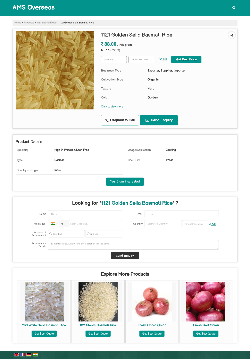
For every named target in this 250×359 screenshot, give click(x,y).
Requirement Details (39, 245)
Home (17, 22)
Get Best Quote (44, 333)
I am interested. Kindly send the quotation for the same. (133, 245)
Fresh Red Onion (206, 325)
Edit (163, 59)
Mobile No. (40, 224)
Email (140, 214)
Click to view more (112, 106)
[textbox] (141, 59)
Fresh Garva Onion (152, 325)
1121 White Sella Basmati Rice (44, 325)
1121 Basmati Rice (46, 22)
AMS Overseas (33, 8)
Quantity (138, 224)
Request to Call (120, 120)
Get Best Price (186, 59)
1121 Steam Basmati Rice (98, 325)
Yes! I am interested (125, 182)
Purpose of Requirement (39, 234)
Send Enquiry (159, 120)
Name (42, 214)
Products (29, 22)
